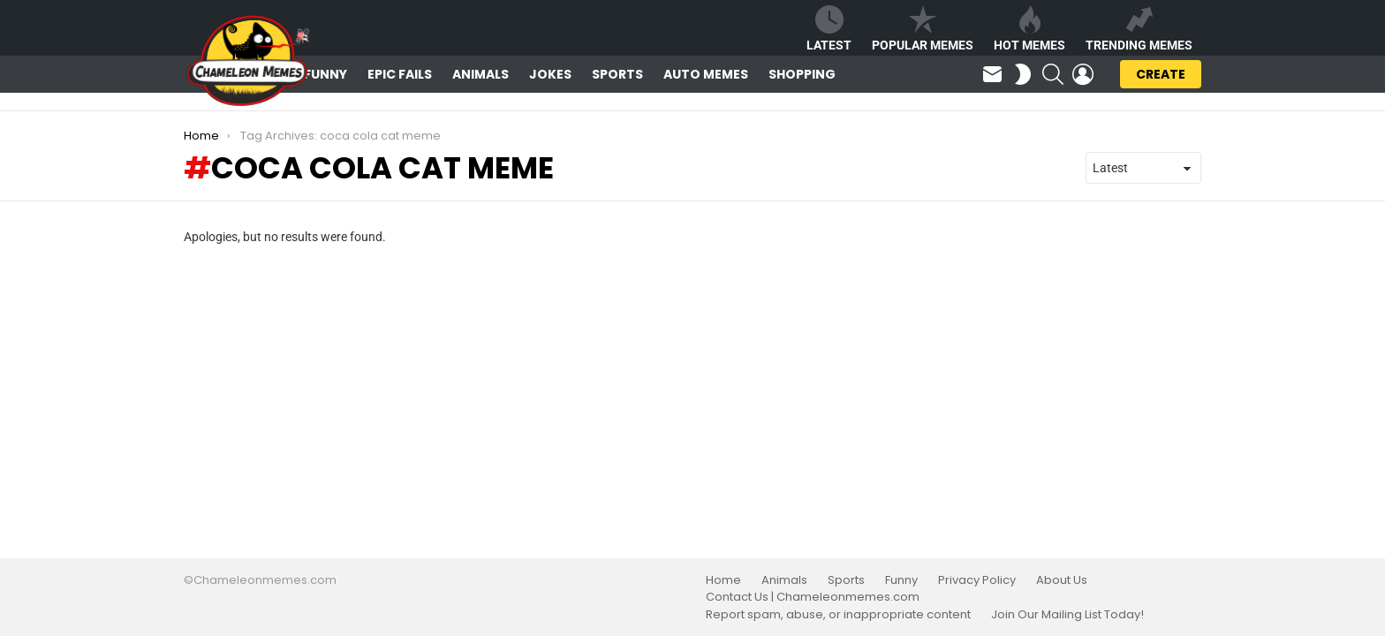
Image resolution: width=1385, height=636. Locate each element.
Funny (325, 74)
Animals (480, 74)
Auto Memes (705, 74)
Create (1160, 76)
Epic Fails (399, 74)
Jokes (550, 74)
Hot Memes (1029, 28)
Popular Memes (922, 28)
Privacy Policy (977, 580)
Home (723, 580)
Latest (828, 28)
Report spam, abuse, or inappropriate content (838, 615)
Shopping (802, 74)
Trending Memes (1139, 28)
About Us (1061, 580)
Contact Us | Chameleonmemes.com (813, 597)
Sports (617, 74)
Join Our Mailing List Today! (1067, 615)
